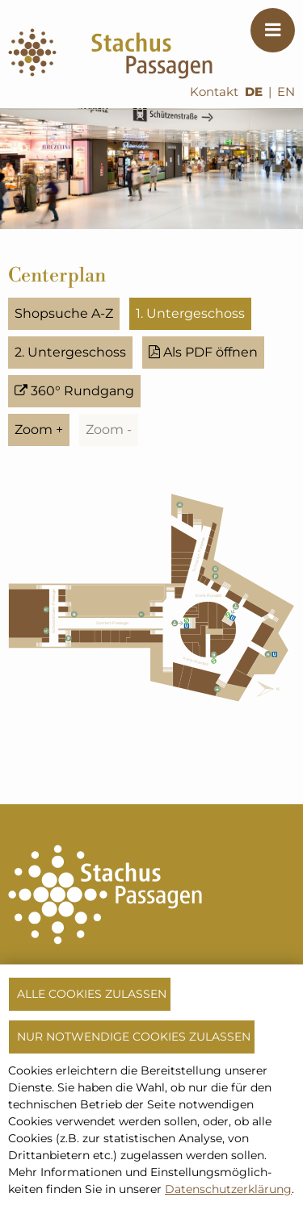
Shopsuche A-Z (64, 313)
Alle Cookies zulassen (91, 994)
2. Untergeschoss (70, 352)
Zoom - (109, 429)
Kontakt (214, 92)
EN (286, 92)
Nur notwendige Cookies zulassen (133, 1036)
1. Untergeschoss (190, 313)
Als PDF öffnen (203, 352)
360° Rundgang (74, 390)
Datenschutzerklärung (228, 1189)
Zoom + (39, 429)
